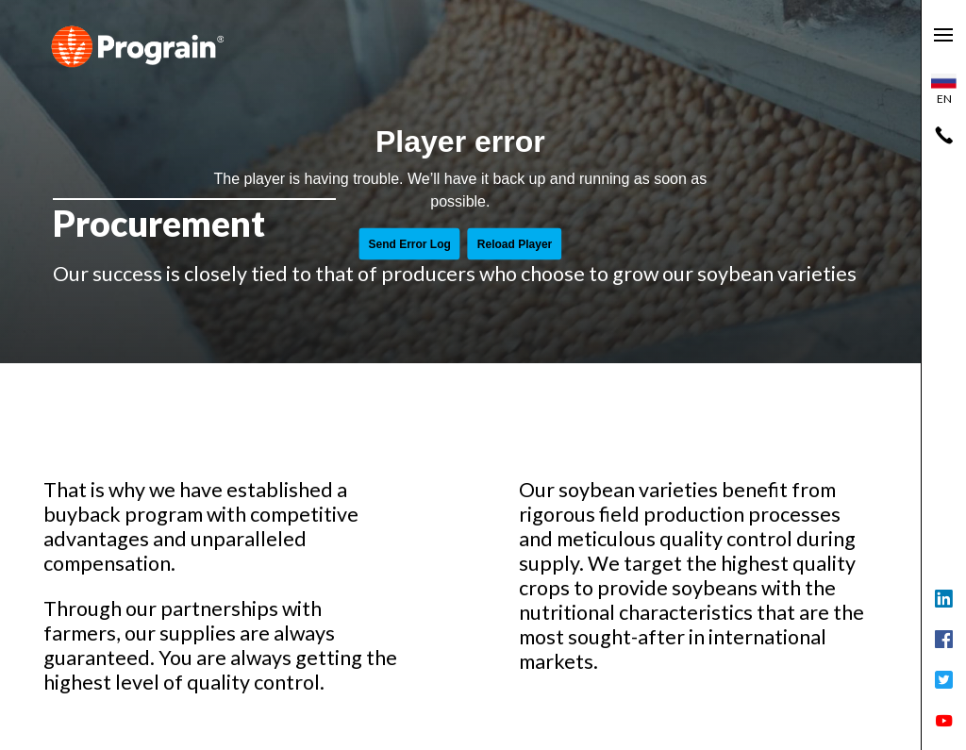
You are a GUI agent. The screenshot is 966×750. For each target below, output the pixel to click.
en (944, 90)
